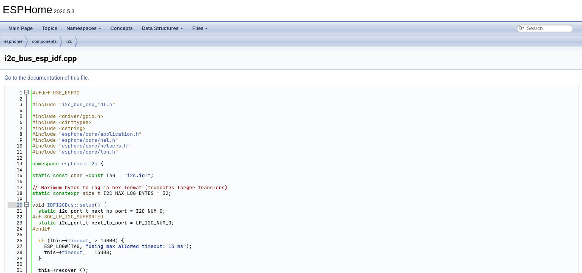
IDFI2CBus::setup (70, 205)
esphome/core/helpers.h (94, 146)
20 (15, 205)
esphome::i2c (80, 163)
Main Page (20, 28)
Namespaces (83, 28)
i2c (69, 41)
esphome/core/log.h (88, 152)
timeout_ (79, 240)
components (44, 41)
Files (200, 28)
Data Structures (162, 28)
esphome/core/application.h (100, 134)
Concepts (121, 28)
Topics (49, 28)
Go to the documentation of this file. (47, 78)
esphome (13, 41)
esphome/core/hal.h (88, 140)
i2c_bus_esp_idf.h (87, 104)
